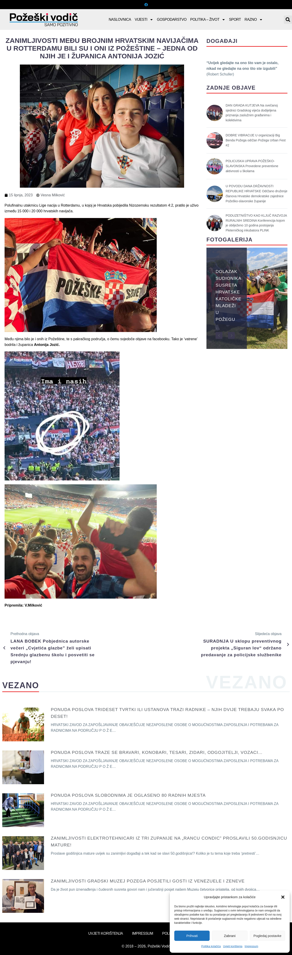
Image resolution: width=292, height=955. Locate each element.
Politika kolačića (211, 946)
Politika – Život (207, 20)
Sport (235, 19)
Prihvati (192, 936)
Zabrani (230, 936)
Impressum (251, 946)
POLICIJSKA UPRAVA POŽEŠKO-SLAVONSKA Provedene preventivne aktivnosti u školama (252, 166)
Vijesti (144, 20)
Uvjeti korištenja (232, 946)
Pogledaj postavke (267, 936)
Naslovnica (120, 19)
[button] (283, 897)
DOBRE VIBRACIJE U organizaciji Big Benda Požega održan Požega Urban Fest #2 (256, 140)
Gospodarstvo (172, 19)
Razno (254, 20)
